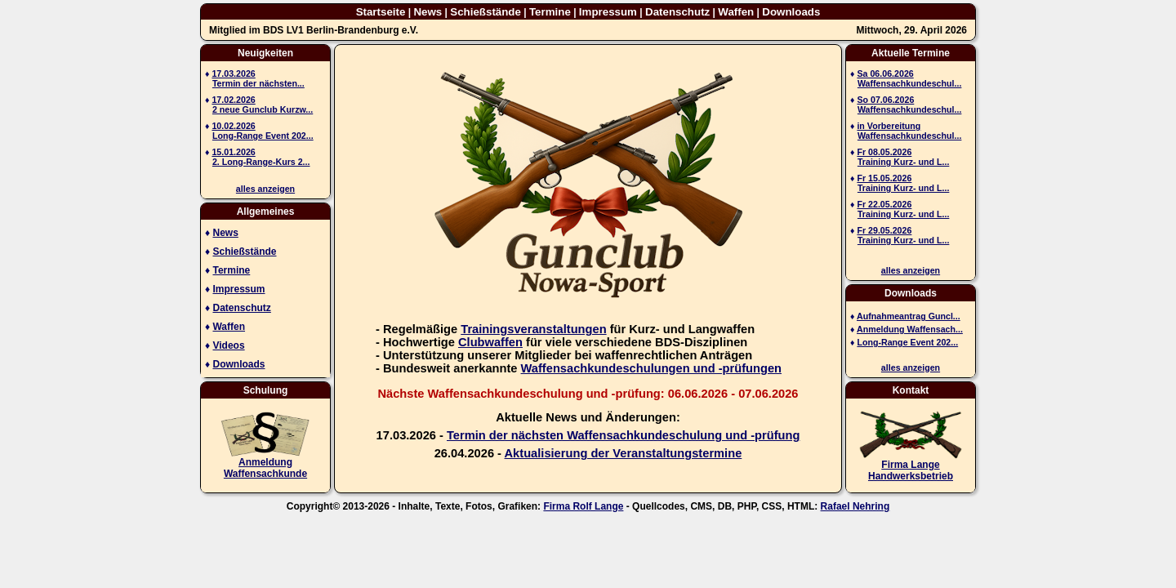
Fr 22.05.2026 (884, 204)
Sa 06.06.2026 (885, 73)
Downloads (791, 12)
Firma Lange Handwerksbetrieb (910, 470)
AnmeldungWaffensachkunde (265, 468)
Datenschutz (677, 12)
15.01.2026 (233, 152)
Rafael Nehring (855, 506)
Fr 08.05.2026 (884, 152)
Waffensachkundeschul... (910, 83)
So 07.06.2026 (885, 100)
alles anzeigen (265, 189)
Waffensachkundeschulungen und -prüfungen (651, 368)
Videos (228, 345)
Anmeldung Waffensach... (910, 329)
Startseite (381, 12)
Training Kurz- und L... (903, 162)
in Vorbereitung (888, 126)
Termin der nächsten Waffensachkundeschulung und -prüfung (623, 435)
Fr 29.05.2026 (884, 230)
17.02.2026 (233, 100)
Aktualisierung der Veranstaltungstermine (623, 453)
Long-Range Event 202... (263, 135)
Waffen (736, 12)
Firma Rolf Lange (583, 506)
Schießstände (485, 12)
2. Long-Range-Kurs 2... (261, 162)
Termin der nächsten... (258, 83)
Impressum (608, 12)
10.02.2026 (233, 126)
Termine (550, 12)
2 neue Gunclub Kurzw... (262, 109)
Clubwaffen (490, 342)
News (427, 12)
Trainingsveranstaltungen (533, 329)
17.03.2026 (233, 73)
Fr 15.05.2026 (884, 178)
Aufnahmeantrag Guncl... (908, 316)
